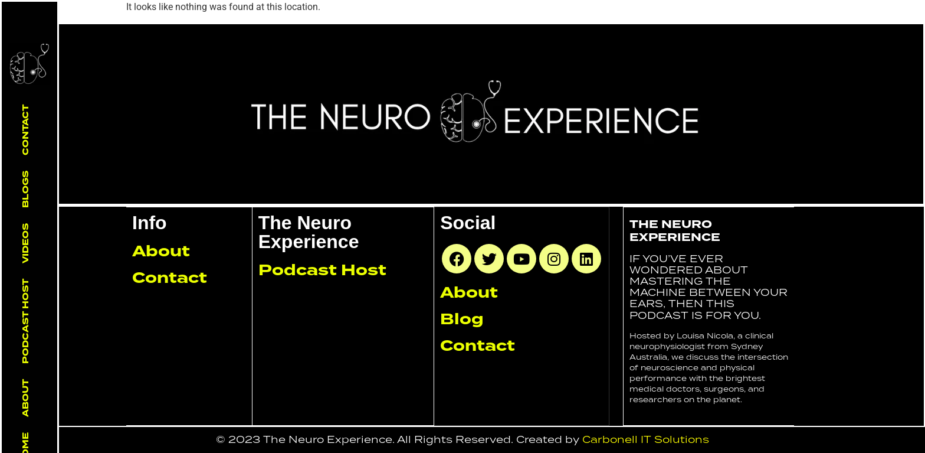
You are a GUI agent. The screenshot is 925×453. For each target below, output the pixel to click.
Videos (25, 243)
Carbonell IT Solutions (645, 439)
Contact (25, 130)
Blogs (25, 189)
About (25, 398)
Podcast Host (25, 321)
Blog (462, 319)
